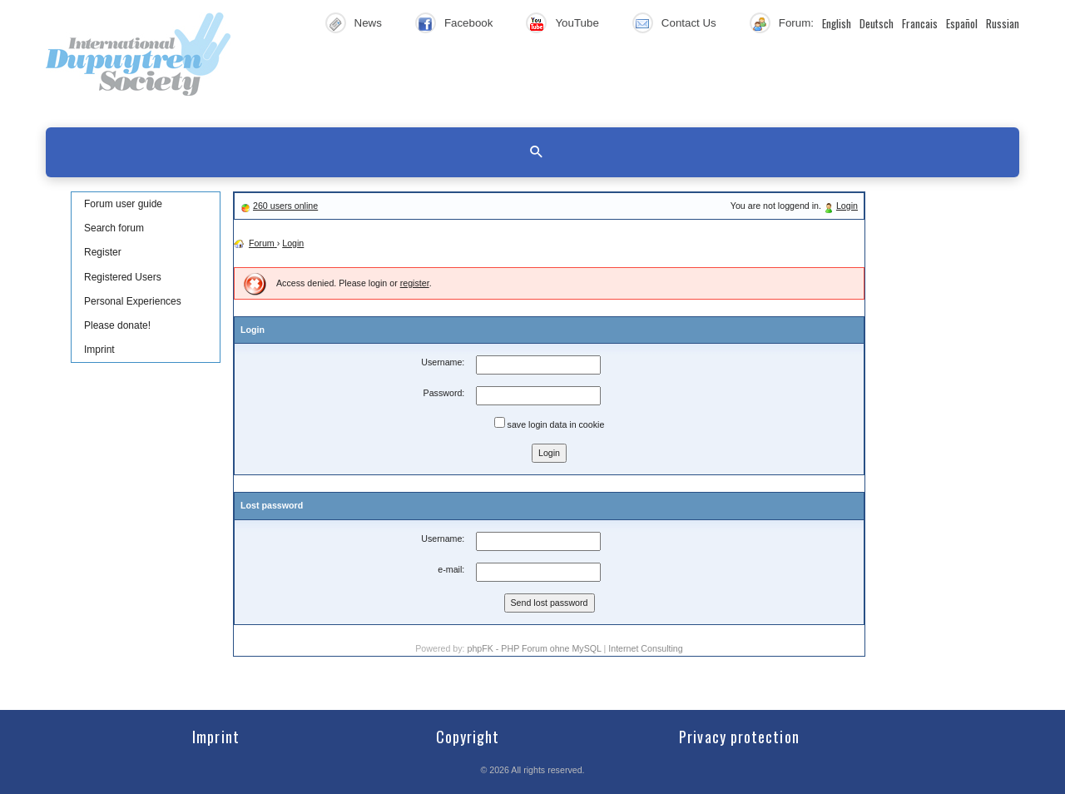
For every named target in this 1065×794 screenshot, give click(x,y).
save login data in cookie (549, 423)
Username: (442, 362)
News (368, 23)
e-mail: (451, 569)
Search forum (114, 228)
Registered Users (122, 277)
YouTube (576, 23)
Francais (920, 23)
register (414, 283)
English (836, 23)
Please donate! (117, 325)
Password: (444, 393)
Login (847, 206)
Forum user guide (123, 204)
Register (102, 252)
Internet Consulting (645, 648)
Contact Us (688, 23)
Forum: (796, 23)
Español (962, 23)
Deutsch (876, 23)
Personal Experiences (132, 301)
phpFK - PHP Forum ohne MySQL (535, 648)
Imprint (99, 349)
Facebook (468, 23)
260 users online (285, 206)
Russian (1002, 23)
